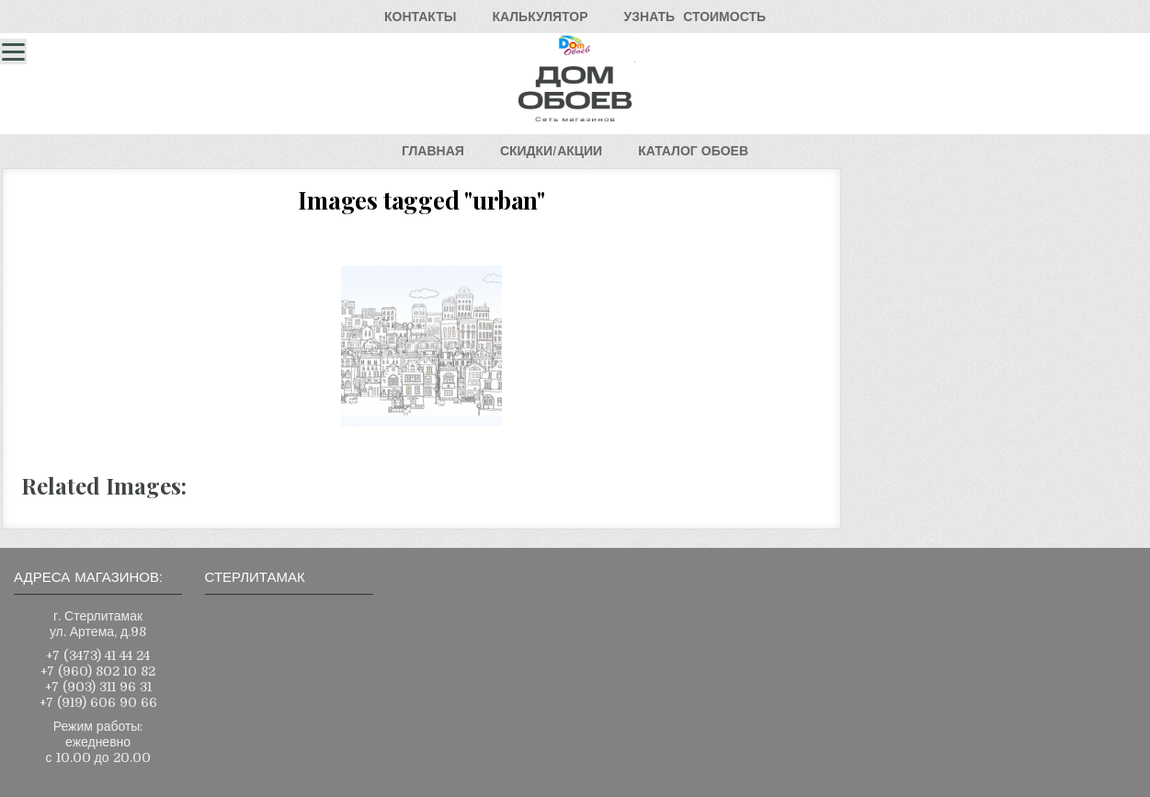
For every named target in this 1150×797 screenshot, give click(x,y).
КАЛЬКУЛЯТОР (539, 16)
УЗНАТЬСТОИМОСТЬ (695, 16)
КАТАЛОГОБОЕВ (693, 150)
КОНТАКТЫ (420, 16)
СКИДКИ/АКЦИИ (551, 150)
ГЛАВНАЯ (433, 150)
